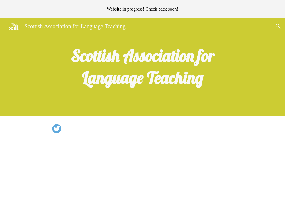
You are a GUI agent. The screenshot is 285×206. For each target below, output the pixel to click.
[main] (142, 67)
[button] (278, 26)
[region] (142, 9)
